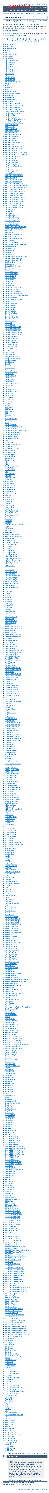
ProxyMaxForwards (11, 968)
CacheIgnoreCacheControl (14, 287)
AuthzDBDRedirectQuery (13, 238)
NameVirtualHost (10, 877)
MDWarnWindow (10, 848)
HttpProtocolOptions (11, 583)
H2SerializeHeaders (11, 556)
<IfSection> (8, 599)
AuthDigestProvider (11, 136)
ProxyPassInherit (10, 972)
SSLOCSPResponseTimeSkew (15, 1256)
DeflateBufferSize (11, 425)
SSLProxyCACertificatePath (14, 1270)
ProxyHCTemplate (11, 936)
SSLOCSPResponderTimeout (15, 1252)
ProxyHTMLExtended (12, 950)
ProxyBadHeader (10, 911)
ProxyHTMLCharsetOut (13, 942)
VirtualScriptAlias (10, 1438)
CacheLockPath (10, 305)
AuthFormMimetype (11, 160)
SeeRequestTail (10, 1115)
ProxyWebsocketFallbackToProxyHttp (17, 1007)
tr (41, 21)
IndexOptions (9, 619)
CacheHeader (9, 285)
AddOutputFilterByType (13, 82)
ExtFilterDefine (10, 489)
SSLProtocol (9, 1266)
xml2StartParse (10, 1450)
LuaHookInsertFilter (11, 730)
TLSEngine (8, 1375)
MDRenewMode (10, 830)
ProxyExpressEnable (12, 923)
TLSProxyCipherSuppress (13, 1387)
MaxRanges (9, 772)
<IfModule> (8, 597)
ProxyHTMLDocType (12, 944)
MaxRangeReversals (12, 770)
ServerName (9, 1124)
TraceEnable (9, 1399)
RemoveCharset (10, 1050)
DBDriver (8, 413)
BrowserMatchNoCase (12, 266)
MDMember (9, 813)
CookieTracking (10, 382)
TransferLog (9, 1401)
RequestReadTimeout (12, 1066)
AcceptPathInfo (10, 46)
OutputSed (8, 889)
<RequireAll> (9, 1070)
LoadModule (9, 705)
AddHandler (9, 66)
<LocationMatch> (10, 709)
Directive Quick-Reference (13, 33)
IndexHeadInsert (10, 613)
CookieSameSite (10, 376)
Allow (6, 89)
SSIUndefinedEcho (11, 1205)
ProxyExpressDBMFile (12, 919)
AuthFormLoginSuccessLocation (16, 154)
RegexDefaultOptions (12, 1030)
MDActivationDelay (11, 781)
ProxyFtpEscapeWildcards (14, 930)
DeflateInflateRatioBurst (13, 433)
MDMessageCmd (11, 817)
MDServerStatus (10, 836)
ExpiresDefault (10, 485)
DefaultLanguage (10, 417)
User (6, 1417)
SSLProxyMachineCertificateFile (16, 1289)
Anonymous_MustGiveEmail (14, 105)
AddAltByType (9, 56)
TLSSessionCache (11, 1395)
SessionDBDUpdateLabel (13, 1164)
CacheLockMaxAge (11, 303)
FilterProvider (9, 507)
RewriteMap (9, 1081)
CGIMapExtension (11, 346)
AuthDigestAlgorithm (12, 131)
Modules (20, 4)
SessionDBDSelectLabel (13, 1162)
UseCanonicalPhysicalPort (14, 1415)
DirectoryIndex (10, 446)
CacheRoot (8, 323)
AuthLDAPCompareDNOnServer (16, 185)
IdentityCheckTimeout (12, 587)
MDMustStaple (10, 819)
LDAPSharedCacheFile (13, 668)
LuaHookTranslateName (13, 738)
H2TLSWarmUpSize (11, 562)
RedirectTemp (9, 1023)
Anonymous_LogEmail (12, 103)
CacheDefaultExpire (11, 272)
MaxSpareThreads (11, 778)
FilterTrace (8, 509)
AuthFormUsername (11, 170)
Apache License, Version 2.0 (24, 1484)
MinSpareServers (11, 864)
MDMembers (9, 815)
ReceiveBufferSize (11, 1015)
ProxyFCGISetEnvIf (11, 926)
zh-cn (45, 21)
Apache (5, 13)
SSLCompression (11, 1228)
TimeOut (8, 1368)
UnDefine (8, 1405)
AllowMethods (9, 95)
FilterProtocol (9, 505)
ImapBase (8, 603)
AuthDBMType (10, 127)
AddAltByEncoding (11, 54)
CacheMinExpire (10, 311)
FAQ (33, 4)
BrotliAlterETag (10, 254)
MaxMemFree (9, 766)
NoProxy (8, 879)
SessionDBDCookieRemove (14, 1154)
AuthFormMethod (11, 158)
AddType (8, 84)
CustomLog (9, 385)
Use (6, 1411)
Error (6, 472)
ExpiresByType (10, 483)
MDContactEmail (10, 805)
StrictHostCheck (10, 1350)
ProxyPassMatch (10, 976)
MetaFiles (8, 858)
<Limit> (7, 681)
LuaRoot (8, 756)
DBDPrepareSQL (10, 411)
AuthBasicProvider (11, 117)
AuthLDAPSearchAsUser (13, 203)
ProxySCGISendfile (11, 995)
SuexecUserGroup (11, 1360)
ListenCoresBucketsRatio (13, 701)
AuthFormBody (10, 144)
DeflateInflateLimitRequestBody (15, 430)
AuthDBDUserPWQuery (13, 121)
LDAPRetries (9, 664)
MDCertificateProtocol (12, 799)
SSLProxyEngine (10, 1285)
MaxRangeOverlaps (11, 768)
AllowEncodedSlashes (12, 93)
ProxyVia (8, 1005)
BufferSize (8, 270)
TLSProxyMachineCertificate (14, 1391)
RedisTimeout (9, 1026)
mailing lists (13, 1476)
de (20, 21)
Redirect (7, 1017)
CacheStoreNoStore (11, 340)
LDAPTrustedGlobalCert (13, 676)
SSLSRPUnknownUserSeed (14, 1315)
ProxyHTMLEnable (11, 946)
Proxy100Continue (11, 907)
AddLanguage (9, 76)
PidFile (7, 893)
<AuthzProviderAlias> (12, 242)
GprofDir (8, 523)
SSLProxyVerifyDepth (12, 1297)
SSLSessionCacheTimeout (14, 1309)
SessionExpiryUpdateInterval (14, 1170)
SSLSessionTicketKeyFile (13, 1311)
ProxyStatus (9, 1001)
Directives (27, 4)
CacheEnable (9, 281)
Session (7, 1134)
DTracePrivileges (10, 456)
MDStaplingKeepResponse (14, 842)
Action (7, 50)
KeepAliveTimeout (11, 640)
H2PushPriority (10, 552)
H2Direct (8, 530)
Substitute (8, 1352)
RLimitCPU (8, 1087)
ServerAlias (9, 1120)
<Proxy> (7, 905)
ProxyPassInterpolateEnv (13, 973)
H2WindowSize (10, 566)
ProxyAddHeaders (11, 909)
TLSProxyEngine (10, 1389)
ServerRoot (8, 1128)
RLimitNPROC (10, 1091)
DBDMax (8, 403)
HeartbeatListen (10, 574)
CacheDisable (9, 280)
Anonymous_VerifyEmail (13, 109)
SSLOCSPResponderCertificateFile (17, 1250)
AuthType (8, 231)
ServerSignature (10, 1130)
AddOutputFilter (10, 80)
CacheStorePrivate (11, 342)
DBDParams (9, 407)
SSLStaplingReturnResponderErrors (17, 1332)
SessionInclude (10, 1174)
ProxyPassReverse (11, 977)
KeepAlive (8, 638)
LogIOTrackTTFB (11, 713)
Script (7, 1097)
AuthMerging (9, 211)
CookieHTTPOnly (11, 372)
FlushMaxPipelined (11, 511)
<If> (6, 589)
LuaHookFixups (10, 728)
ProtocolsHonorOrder (12, 903)
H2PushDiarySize (11, 550)
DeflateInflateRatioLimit (13, 434)
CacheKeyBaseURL (11, 297)
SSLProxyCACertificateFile (14, 1268)
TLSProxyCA (9, 1383)
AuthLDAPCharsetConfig (13, 182)
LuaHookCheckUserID (12, 727)
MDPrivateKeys (10, 828)
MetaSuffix (8, 860)
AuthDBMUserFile (11, 129)
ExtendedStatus (10, 487)
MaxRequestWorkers (12, 774)
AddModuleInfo (10, 78)
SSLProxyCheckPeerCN (13, 1277)
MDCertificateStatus (11, 801)
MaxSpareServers (11, 775)
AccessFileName (10, 48)
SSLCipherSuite (10, 1226)
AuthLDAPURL (10, 209)
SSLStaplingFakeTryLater (13, 1322)
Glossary (38, 4)
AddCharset (9, 58)
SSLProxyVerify (10, 1295)
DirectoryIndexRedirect (12, 448)
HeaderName (9, 570)
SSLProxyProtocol (11, 1293)
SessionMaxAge (10, 1175)
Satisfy (7, 1093)
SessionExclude (10, 1168)
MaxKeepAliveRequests (13, 764)
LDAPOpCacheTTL (11, 658)
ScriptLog (8, 1105)
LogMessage (9, 717)
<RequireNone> (10, 1073)
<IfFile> (7, 595)
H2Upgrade (9, 564)
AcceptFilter (9, 44)
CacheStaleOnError (11, 336)
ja (34, 21)
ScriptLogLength (10, 1109)
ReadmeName (10, 1013)
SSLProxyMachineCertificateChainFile (18, 1287)
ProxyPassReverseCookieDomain (16, 979)
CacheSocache (10, 325)
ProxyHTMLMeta (10, 958)
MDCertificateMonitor (12, 797)
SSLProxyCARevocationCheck (15, 1271)
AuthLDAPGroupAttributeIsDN (15, 191)
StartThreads (9, 1348)
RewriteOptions (10, 1083)
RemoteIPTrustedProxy (13, 1046)
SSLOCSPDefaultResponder (14, 1240)
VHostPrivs (8, 1426)
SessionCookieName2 (12, 1138)
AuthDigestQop (10, 138)
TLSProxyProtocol (11, 1393)
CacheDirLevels (10, 278)
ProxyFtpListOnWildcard (13, 932)
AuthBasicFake (10, 115)
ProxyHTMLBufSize (11, 940)
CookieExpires (10, 370)
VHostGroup (9, 1424)
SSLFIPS (8, 1234)
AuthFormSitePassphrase (13, 166)
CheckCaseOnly (10, 360)
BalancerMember (10, 250)
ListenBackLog (10, 699)
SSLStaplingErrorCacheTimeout (15, 1321)
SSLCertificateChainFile (13, 1220)
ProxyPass (8, 970)
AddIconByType (10, 72)
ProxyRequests (10, 991)
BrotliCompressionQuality (13, 258)
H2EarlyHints (9, 532)
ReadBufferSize (10, 1011)
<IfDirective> (9, 593)
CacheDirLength (10, 276)
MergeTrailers (9, 854)
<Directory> (9, 442)
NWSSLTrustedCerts (12, 881)
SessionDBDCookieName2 (14, 1152)
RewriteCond (9, 1077)
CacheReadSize (10, 319)
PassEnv (8, 891)
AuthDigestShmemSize (12, 140)
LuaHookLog (9, 732)
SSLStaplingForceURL (12, 1324)
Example (8, 479)
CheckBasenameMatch (13, 358)
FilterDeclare (9, 503)
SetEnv (7, 1177)
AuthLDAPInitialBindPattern (14, 195)
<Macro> (8, 760)
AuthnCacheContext (11, 215)
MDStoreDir (9, 846)
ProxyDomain (9, 915)
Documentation (24, 13)
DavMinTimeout (10, 395)
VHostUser (8, 1430)
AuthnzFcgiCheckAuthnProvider (15, 227)
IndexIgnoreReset (11, 617)
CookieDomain (10, 368)
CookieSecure (9, 378)
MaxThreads (9, 779)
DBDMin (7, 405)
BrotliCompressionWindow (14, 260)
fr (31, 21)
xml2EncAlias (9, 1446)
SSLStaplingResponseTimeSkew (16, 1330)
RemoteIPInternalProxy (13, 1036)
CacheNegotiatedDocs (12, 315)
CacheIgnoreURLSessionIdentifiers (17, 295)
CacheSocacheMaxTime (13, 329)
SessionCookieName (12, 1136)
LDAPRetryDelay (10, 666)
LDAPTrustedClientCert (13, 674)
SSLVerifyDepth (10, 1344)
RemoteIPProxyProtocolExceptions (16, 1044)
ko (37, 21)
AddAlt (7, 52)
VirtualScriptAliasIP (11, 1440)
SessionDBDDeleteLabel (13, 1156)
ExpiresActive (9, 481)
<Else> (7, 462)
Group (7, 527)
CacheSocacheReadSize (13, 332)
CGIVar (7, 350)
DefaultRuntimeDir (11, 419)
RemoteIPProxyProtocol (13, 1042)
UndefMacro (9, 1407)
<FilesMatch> (9, 499)
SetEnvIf (8, 1179)
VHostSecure (9, 1428)
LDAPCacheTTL (10, 648)
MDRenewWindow (11, 832)
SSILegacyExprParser (12, 1199)
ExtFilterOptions (10, 491)
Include (7, 609)
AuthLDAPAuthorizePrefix (13, 174)
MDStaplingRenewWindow (14, 844)
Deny (6, 440)
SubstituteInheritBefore (12, 1354)
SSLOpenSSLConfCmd (13, 1260)
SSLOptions (9, 1262)
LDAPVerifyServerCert (12, 679)
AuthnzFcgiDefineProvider (13, 229)
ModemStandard (10, 870)
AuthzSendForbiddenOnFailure (15, 244)
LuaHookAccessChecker (13, 723)
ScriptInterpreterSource (13, 1103)
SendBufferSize (10, 1117)
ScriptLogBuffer (10, 1107)
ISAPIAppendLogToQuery (13, 628)
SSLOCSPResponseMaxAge (14, 1254)
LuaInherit (8, 742)
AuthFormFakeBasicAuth (13, 148)
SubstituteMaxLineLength (13, 1356)
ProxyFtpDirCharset (11, 928)
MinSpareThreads (11, 866)
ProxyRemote (9, 987)
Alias (6, 85)
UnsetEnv (8, 1409)
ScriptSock (8, 1111)
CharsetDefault (10, 352)
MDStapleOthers (10, 838)
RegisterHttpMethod (11, 1032)
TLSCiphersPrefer (11, 1371)
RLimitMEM (9, 1089)
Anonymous (9, 101)
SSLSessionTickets (11, 1313)
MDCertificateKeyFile (12, 795)
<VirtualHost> (9, 1436)
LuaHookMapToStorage (13, 734)
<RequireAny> (10, 1072)
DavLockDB (9, 393)
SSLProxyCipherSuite (12, 1283)
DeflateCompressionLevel (13, 427)
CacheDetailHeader (11, 274)
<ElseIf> (7, 464)
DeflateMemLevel (11, 436)
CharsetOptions (10, 354)
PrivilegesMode (10, 895)
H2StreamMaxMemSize (13, 558)
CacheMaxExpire (10, 307)
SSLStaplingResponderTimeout (15, 1326)
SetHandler (8, 1185)
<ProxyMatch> (10, 966)
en (24, 21)
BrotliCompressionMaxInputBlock (16, 256)
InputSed (8, 625)
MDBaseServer (10, 783)
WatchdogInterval (11, 1442)
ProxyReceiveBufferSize (13, 985)
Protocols (8, 901)
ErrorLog (8, 476)
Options (7, 885)
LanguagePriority (10, 644)
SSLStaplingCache (11, 1318)
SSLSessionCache (11, 1307)
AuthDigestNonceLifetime (13, 134)
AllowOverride (9, 97)
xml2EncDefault (10, 1448)
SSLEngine (8, 1232)
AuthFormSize (9, 168)
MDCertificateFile (10, 793)
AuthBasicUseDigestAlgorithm (15, 119)
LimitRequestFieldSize (12, 691)
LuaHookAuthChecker (12, 725)
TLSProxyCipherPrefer (12, 1385)
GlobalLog (8, 521)
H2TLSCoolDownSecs (12, 560)
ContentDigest (9, 366)
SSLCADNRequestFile (12, 1211)
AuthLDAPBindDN (11, 178)
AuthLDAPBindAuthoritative (14, 176)
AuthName (8, 213)
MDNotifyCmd (9, 821)
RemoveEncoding (11, 1052)
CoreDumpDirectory (11, 383)
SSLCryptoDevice (11, 1230)
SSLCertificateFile (11, 1222)
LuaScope (8, 758)
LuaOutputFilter (10, 748)
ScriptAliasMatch (10, 1101)
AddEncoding (9, 64)
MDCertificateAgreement (13, 787)
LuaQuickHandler (11, 754)
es (28, 21)
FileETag (8, 495)
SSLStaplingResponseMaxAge (15, 1328)
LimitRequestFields (11, 689)
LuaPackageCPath (11, 750)
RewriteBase (9, 1075)
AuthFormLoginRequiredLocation (16, 152)
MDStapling (9, 840)
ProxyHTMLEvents (11, 948)
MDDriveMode (9, 807)
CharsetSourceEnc (11, 356)
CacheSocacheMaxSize (13, 327)
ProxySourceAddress (12, 999)
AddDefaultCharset (11, 60)
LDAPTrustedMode (11, 677)
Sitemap (44, 4)
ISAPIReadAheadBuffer (13, 636)
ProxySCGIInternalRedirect (14, 993)
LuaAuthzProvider (11, 719)
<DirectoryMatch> (11, 450)
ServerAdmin (9, 1119)
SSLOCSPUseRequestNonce (15, 1258)
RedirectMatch (10, 1019)
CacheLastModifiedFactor (13, 299)
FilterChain (8, 501)
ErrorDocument (10, 474)
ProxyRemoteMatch (11, 989)
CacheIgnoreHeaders (12, 289)
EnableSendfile (10, 470)
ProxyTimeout (9, 1003)
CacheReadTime (10, 321)
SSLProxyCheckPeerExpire (14, 1279)
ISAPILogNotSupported (13, 634)
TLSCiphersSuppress (12, 1373)
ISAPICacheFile (10, 630)
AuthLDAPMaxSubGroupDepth (15, 197)
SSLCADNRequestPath (13, 1213)
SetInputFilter (9, 1187)
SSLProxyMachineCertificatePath (16, 1291)
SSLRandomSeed (11, 1299)
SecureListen (9, 1113)
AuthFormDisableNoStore (13, 146)
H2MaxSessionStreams (13, 534)
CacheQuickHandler (11, 317)
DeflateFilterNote (10, 429)
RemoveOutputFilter (11, 1060)
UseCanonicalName (11, 1413)
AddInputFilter (9, 74)
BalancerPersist (10, 252)
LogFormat (8, 711)
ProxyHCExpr (9, 934)
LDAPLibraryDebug (11, 654)
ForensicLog (9, 519)
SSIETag (8, 1195)
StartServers (9, 1346)
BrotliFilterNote (10, 262)
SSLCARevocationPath (13, 1219)
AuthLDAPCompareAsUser (14, 184)
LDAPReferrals (10, 662)
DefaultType (9, 421)
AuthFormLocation (11, 150)
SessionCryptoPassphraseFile (15, 1148)
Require (7, 1068)
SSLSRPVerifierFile (11, 1317)
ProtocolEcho (9, 899)
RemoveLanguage (11, 1058)
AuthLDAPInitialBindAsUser (14, 193)
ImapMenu (8, 607)
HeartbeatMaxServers (12, 576)
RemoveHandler (10, 1054)
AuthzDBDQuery (10, 236)
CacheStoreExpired (11, 338)
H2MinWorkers (10, 540)
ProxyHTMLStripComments (14, 960)
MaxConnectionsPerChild (13, 762)
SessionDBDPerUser (12, 1160)
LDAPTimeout (9, 672)
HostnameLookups (11, 581)
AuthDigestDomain (11, 133)
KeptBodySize (9, 642)
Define (7, 423)
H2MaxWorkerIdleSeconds (14, 536)
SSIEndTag (8, 1191)
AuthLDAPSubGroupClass (14, 207)
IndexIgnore (9, 615)
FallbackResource (11, 493)
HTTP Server (14, 13)
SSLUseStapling (10, 1340)
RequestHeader (10, 1064)
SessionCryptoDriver (12, 1144)
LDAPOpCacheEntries (12, 656)
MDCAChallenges (11, 785)
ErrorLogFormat (10, 478)
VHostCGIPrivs (10, 1422)
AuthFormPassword (11, 162)
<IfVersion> (8, 601)
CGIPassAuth (9, 348)
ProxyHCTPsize (10, 938)
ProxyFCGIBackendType (13, 925)
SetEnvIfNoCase (10, 1183)
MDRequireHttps (10, 834)
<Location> (8, 707)
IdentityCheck (9, 585)
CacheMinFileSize (11, 313)
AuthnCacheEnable (11, 217)
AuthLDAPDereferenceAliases (15, 187)
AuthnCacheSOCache (12, 221)
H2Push (7, 548)
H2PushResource (11, 554)
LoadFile (8, 703)
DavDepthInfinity (10, 389)
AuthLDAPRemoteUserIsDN (14, 201)
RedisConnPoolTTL (11, 1024)
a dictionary (21, 28)
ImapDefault (9, 605)
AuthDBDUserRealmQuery (14, 123)
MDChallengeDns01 (11, 803)
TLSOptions (9, 1379)
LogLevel (8, 715)
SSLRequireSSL (10, 1305)
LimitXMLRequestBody (12, 695)
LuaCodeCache (10, 721)
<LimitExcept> (9, 683)
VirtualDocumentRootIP (13, 1434)
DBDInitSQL (9, 399)
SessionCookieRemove (13, 1140)
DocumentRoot (10, 454)
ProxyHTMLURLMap (12, 962)
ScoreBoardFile (10, 1095)
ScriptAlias (8, 1099)
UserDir (7, 1418)
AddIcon (7, 68)
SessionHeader (10, 1171)
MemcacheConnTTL (12, 850)
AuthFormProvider (11, 164)
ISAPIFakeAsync (10, 632)
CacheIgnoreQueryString (13, 293)
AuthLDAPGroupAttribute (13, 189)
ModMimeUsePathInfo (12, 872)
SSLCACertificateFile (12, 1207)
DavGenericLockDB (11, 391)
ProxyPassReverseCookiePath (15, 981)
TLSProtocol (9, 1381)
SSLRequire (9, 1303)
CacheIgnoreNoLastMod (13, 291)
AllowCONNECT (10, 91)
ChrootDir (8, 364)
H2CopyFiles (9, 529)
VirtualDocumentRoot (12, 1432)
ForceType (8, 517)
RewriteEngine (10, 1079)
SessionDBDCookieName (13, 1150)
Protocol (7, 897)
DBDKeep (8, 401)
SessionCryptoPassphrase (14, 1146)
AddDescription (10, 62)
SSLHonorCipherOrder (12, 1236)
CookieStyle (9, 380)
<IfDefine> (8, 591)
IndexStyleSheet (10, 623)
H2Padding (8, 546)
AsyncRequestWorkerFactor (14, 111)
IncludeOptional (10, 611)
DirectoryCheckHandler (13, 444)
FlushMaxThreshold (11, 513)
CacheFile (8, 283)
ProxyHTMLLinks (10, 956)
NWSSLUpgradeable (12, 883)
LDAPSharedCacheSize (13, 670)
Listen (7, 697)
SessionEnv (9, 1166)
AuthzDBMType (10, 240)
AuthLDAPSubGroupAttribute (14, 205)
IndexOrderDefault (11, 621)
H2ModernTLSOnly (11, 542)
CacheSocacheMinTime (13, 331)
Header (7, 568)
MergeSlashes (10, 852)
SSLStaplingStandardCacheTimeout (17, 1334)
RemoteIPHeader (11, 1034)
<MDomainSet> (10, 825)
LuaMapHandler (10, 746)
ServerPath (8, 1126)
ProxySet (8, 997)
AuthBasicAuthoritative (12, 113)
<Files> (7, 497)
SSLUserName (10, 1338)
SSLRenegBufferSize (12, 1301)
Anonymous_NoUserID (12, 107)
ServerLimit (8, 1123)
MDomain (8, 823)
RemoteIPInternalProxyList (14, 1038)
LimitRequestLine (11, 693)
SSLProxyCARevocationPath (14, 1275)
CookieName (9, 374)
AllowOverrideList (11, 99)
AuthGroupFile (10, 172)
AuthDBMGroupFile (11, 125)
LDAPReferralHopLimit (12, 660)
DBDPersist (9, 409)
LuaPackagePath (10, 752)
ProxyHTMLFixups (11, 952)
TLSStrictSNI (9, 1397)
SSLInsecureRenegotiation (14, 1238)
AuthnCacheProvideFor (13, 219)
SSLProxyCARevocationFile (14, 1273)
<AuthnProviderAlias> (12, 225)
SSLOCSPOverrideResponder (15, 1246)
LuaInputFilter (9, 744)
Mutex (7, 875)
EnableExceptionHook (12, 466)
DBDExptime (9, 397)
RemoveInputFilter (11, 1056)
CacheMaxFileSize (11, 309)
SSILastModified (10, 1197)
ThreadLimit (9, 1362)
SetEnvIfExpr (9, 1181)
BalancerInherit (10, 248)
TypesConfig (9, 1403)
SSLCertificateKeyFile (12, 1224)
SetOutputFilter (10, 1189)
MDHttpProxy (9, 811)
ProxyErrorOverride (11, 917)
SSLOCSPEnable (11, 1242)
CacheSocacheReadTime (13, 334)
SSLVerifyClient (10, 1342)
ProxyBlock (8, 913)
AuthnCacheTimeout (12, 223)
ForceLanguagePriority (12, 515)
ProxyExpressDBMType (13, 921)
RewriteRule (9, 1085)
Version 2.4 (34, 13)
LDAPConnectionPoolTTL (13, 650)
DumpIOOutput (10, 460)
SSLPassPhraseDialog (12, 1264)
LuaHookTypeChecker (12, 740)
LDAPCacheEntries (11, 646)
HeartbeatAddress (11, 572)
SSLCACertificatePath (12, 1209)
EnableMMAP (9, 468)
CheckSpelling (10, 362)
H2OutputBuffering (11, 544)
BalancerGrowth (10, 246)
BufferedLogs (9, 268)
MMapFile (8, 868)
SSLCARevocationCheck (13, 1215)
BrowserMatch (9, 264)
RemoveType (9, 1062)
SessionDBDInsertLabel (13, 1158)
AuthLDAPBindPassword (13, 180)
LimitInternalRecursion (12, 685)
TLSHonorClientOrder (12, 1377)
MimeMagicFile (10, 862)
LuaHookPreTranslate (12, 736)
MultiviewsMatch (10, 874)
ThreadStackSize (10, 1366)
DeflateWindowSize (11, 438)
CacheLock (8, 301)
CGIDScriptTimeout (11, 344)
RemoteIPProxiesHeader (13, 1040)
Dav (6, 387)
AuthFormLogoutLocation (13, 156)
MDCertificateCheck (11, 791)
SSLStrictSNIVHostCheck (13, 1336)
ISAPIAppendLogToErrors (13, 627)
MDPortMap (9, 826)
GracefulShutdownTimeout (14, 525)
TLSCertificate (9, 1369)
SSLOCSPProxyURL (12, 1248)
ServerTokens (9, 1132)
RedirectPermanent (11, 1021)
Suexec (7, 1358)
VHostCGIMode (10, 1420)
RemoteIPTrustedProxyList (14, 1048)
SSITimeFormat (10, 1203)
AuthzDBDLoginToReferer (13, 235)
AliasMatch (8, 87)
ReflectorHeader (10, 1028)
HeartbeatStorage (11, 578)
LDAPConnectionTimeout (13, 652)
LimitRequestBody (11, 687)
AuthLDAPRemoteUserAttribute (15, 199)
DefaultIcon (8, 415)
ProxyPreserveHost (11, 983)
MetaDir (7, 856)
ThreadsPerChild (10, 1364)
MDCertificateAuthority (12, 789)
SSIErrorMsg (9, 1193)
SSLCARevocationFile (12, 1217)
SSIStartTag (9, 1201)
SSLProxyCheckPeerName (14, 1281)
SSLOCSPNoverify (11, 1244)
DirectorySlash (10, 452)
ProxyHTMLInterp (11, 954)
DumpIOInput (9, 458)
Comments (13, 1456)
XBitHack (8, 1444)
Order (7, 887)
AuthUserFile (9, 233)
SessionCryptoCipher (12, 1142)
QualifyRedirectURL (11, 1009)
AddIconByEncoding (11, 70)
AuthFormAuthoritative (12, 142)
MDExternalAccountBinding (14, 809)
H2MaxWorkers (10, 538)
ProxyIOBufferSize (11, 964)
